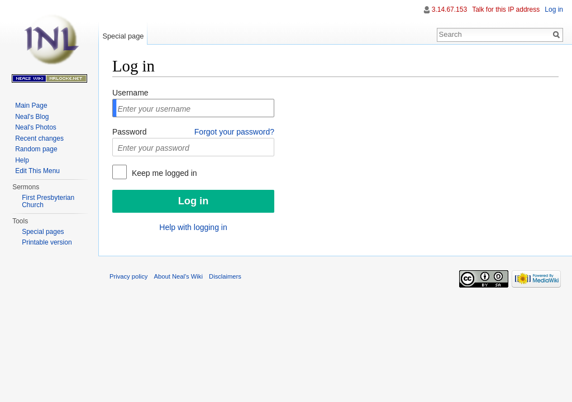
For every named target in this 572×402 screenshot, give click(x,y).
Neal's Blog (32, 117)
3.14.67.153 (449, 9)
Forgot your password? (234, 131)
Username (130, 92)
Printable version (47, 242)
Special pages (43, 232)
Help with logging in (193, 227)
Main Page (31, 105)
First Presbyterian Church (48, 201)
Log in (554, 9)
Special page (123, 36)
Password (129, 131)
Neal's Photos (35, 127)
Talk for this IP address (506, 9)
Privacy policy (128, 276)
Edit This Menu (37, 171)
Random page (36, 149)
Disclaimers (225, 276)
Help (22, 160)
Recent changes (39, 138)
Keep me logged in (163, 173)
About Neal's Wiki (178, 276)
